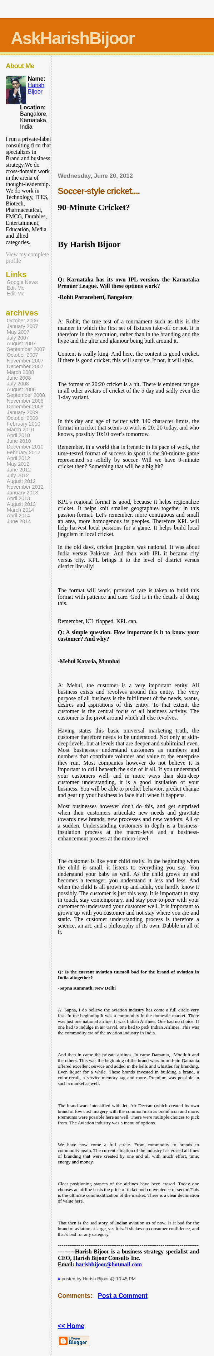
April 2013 (18, 498)
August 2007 (21, 343)
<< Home (71, 1325)
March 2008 (20, 372)
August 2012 (21, 481)
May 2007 (18, 332)
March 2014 (20, 510)
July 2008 (18, 384)
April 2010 (18, 435)
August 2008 (21, 389)
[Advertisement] (136, 116)
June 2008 (19, 378)
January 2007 (22, 326)
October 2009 (22, 418)
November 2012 (25, 487)
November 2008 (25, 401)
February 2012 (23, 452)
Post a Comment (123, 1295)
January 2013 (22, 493)
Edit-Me (16, 288)
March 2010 (20, 429)
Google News (22, 282)
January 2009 (22, 412)
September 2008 (26, 395)
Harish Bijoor (36, 88)
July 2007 (18, 338)
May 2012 (18, 464)
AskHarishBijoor (72, 38)
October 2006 (22, 320)
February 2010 (23, 424)
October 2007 (22, 355)
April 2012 (18, 458)
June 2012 (19, 470)
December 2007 (25, 366)
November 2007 (25, 361)
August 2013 (21, 504)
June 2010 (19, 441)
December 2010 (25, 447)
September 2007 (26, 349)
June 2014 (19, 521)
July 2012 (18, 475)
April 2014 (18, 515)
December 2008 (25, 406)
